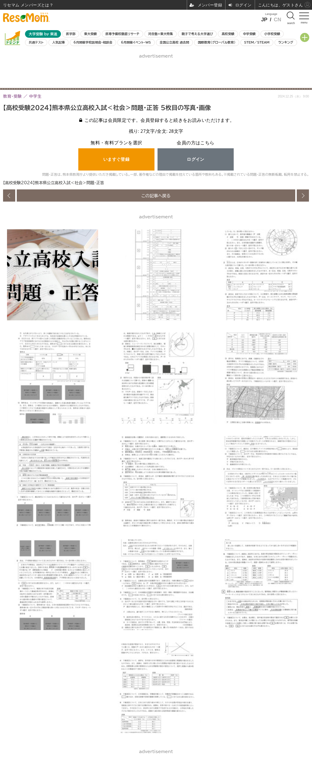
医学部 (71, 33)
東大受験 (90, 33)
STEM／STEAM (257, 42)
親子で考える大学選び (197, 33)
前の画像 (9, 195)
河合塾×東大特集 (160, 33)
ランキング (285, 42)
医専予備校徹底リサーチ (122, 33)
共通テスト (36, 42)
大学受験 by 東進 (43, 34)
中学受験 (249, 33)
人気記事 (58, 42)
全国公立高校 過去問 (174, 42)
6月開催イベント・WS (136, 42)
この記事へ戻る (156, 195)
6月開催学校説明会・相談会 (92, 42)
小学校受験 (272, 33)
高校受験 (228, 33)
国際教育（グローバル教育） (216, 42)
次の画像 (303, 195)
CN (277, 20)
